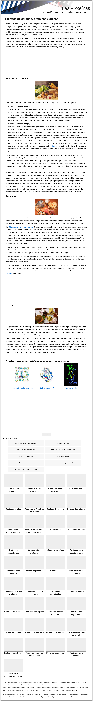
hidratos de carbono (63, 456)
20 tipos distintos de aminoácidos (21, 227)
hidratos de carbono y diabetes (26, 469)
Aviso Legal (75, 690)
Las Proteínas (76, 8)
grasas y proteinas (26, 456)
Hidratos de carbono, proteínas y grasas (31, 18)
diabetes (63, 169)
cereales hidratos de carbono (25, 443)
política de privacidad (64, 690)
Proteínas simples (70, 388)
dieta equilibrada (63, 443)
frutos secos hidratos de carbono (63, 450)
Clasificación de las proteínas (22, 388)
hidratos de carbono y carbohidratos (63, 463)
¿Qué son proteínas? (46, 388)
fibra (53, 146)
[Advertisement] (46, 62)
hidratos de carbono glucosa (26, 463)
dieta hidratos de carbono (26, 450)
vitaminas (58, 158)
